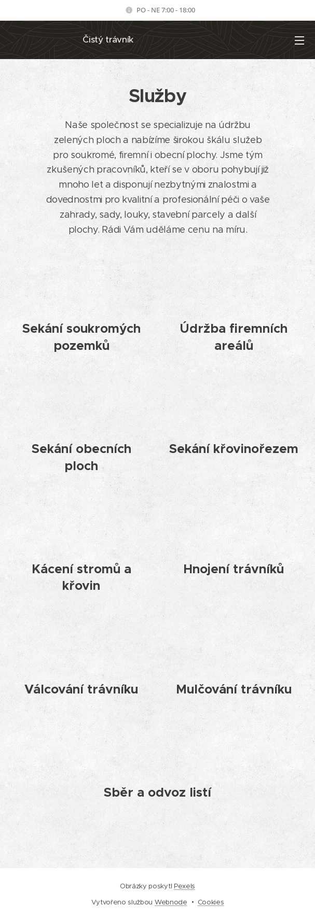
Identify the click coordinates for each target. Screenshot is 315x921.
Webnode (171, 902)
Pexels (184, 886)
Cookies (211, 902)
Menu (299, 40)
